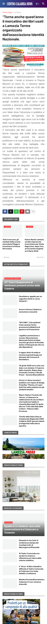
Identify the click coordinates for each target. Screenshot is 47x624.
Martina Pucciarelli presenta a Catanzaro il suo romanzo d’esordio (31, 581)
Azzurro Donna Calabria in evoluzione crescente (30, 310)
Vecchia (40, 257)
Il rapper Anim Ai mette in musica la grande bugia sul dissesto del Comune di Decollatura (30, 356)
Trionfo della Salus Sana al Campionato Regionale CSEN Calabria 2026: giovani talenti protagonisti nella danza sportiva (31, 421)
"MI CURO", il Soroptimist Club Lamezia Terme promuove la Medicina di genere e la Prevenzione (29, 325)
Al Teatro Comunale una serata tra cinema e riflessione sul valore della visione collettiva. (30, 556)
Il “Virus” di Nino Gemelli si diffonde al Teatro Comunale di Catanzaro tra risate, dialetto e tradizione (31, 569)
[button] (3, 4)
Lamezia (17, 12)
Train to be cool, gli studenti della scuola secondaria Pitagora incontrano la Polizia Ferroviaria (11, 244)
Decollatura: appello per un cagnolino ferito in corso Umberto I (30, 298)
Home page (7, 12)
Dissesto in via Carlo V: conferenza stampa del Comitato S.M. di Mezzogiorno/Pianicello (29, 543)
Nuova (6, 257)
